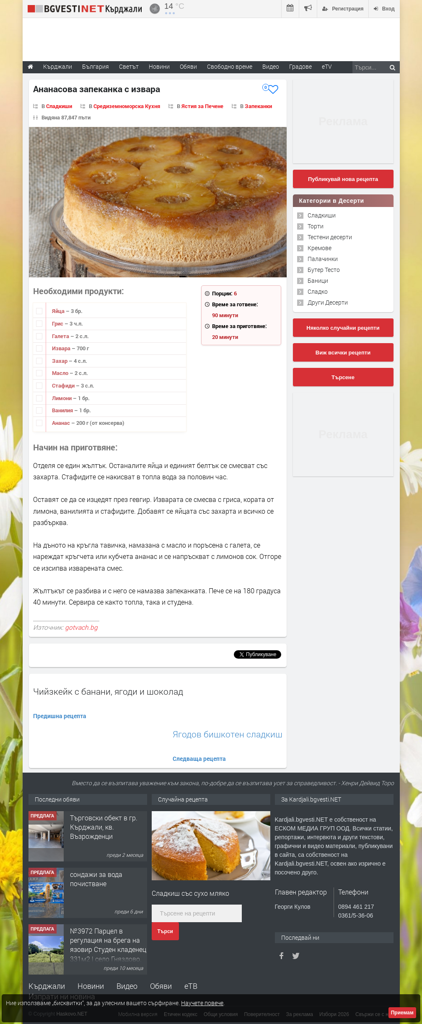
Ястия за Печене (202, 106)
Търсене (343, 377)
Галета (61, 336)
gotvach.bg (81, 627)
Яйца (59, 311)
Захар (60, 361)
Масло (61, 373)
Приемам (402, 1013)
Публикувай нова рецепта (343, 179)
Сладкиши (59, 106)
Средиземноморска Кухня (126, 106)
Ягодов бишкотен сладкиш (227, 734)
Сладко (318, 291)
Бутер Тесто (324, 270)
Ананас (61, 423)
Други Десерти (328, 302)
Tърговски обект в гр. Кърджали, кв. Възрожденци (103, 827)
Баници (318, 280)
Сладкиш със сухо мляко (190, 893)
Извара (62, 348)
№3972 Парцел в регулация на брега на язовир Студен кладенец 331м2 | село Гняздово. (108, 944)
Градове (300, 66)
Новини (159, 66)
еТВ (190, 986)
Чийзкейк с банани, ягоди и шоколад (108, 691)
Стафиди (64, 385)
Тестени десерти (330, 237)
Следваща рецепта (199, 759)
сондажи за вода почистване (96, 879)
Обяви (161, 986)
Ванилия (63, 410)
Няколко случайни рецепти (342, 328)
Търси (165, 931)
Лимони (62, 398)
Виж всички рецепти (343, 352)
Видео (127, 986)
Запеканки (258, 106)
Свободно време (229, 66)
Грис (58, 323)
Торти (316, 226)
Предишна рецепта (59, 716)
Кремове (319, 248)
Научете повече (202, 1003)
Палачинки (323, 259)
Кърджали (46, 986)
